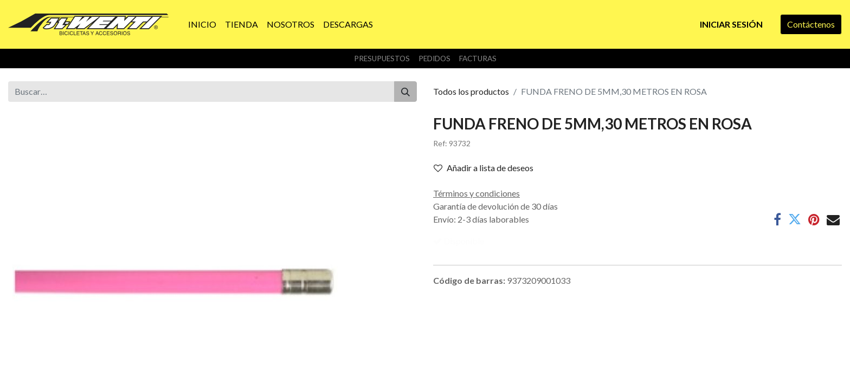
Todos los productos (471, 91)
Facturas (478, 58)
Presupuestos (382, 58)
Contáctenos (811, 24)
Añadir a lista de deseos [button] (483, 167)
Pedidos (434, 58)
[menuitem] (202, 24)
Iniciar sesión (731, 24)
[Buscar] (405, 91)
